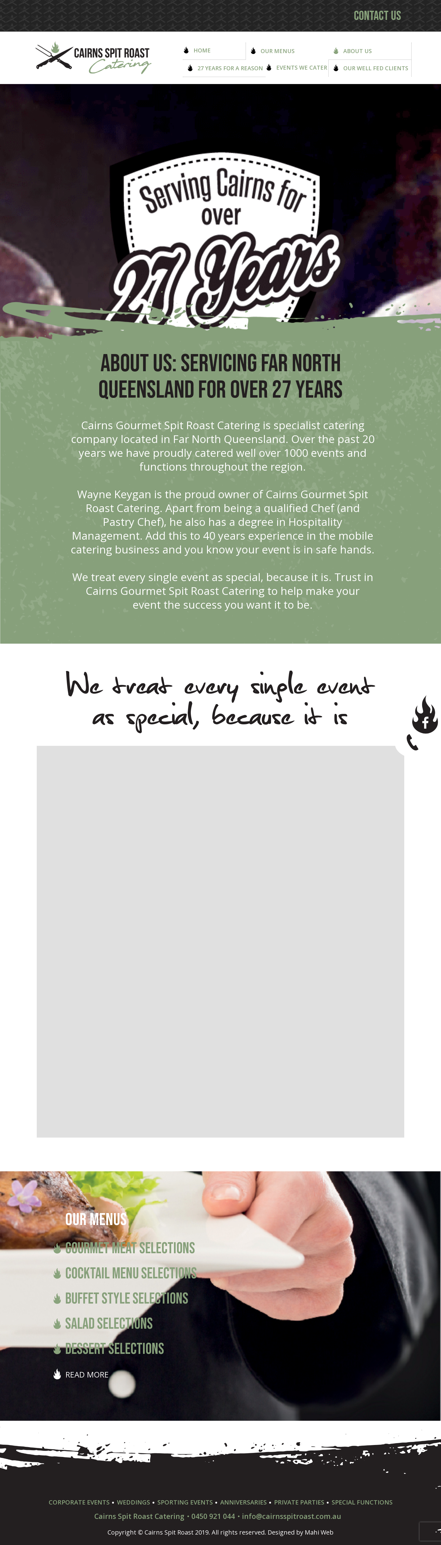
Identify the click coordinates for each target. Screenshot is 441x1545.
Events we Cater (296, 67)
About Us (352, 51)
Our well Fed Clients (370, 68)
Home (197, 50)
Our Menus (272, 51)
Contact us (377, 16)
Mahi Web (319, 1532)
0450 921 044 (213, 1516)
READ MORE (87, 1374)
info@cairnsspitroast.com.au (291, 1516)
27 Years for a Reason (225, 68)
